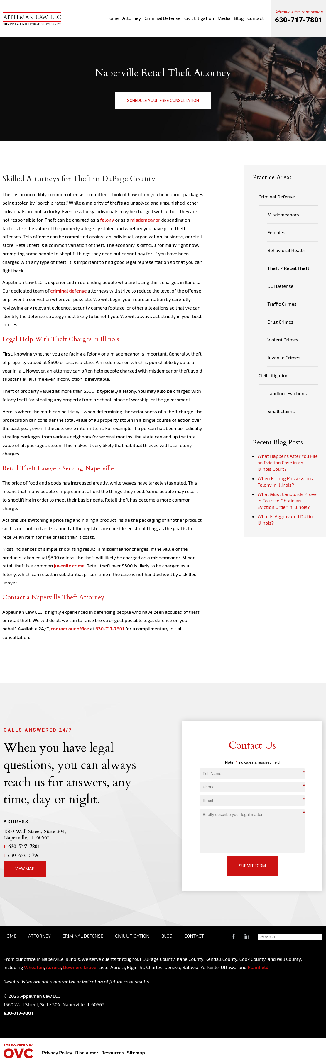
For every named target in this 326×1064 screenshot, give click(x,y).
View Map (25, 868)
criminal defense (68, 290)
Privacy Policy (57, 1052)
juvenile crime (69, 565)
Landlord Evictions (287, 393)
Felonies (276, 232)
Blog (239, 18)
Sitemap (136, 1052)
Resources (112, 1052)
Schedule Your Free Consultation (163, 100)
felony (107, 219)
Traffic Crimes (282, 304)
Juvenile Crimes (283, 357)
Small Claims (281, 411)
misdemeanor (145, 219)
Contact (255, 18)
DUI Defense (280, 286)
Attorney (131, 18)
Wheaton (34, 967)
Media (224, 18)
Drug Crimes (280, 321)
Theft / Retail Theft (288, 268)
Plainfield (258, 967)
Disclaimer (86, 1052)
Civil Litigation (199, 18)
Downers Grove (80, 967)
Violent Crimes (282, 339)
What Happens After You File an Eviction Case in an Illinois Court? (287, 462)
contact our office (70, 628)
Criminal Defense (162, 18)
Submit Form (252, 866)
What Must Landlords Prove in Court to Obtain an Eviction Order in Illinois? (287, 500)
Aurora (53, 967)
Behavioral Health (286, 250)
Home (112, 18)
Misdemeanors (283, 214)
